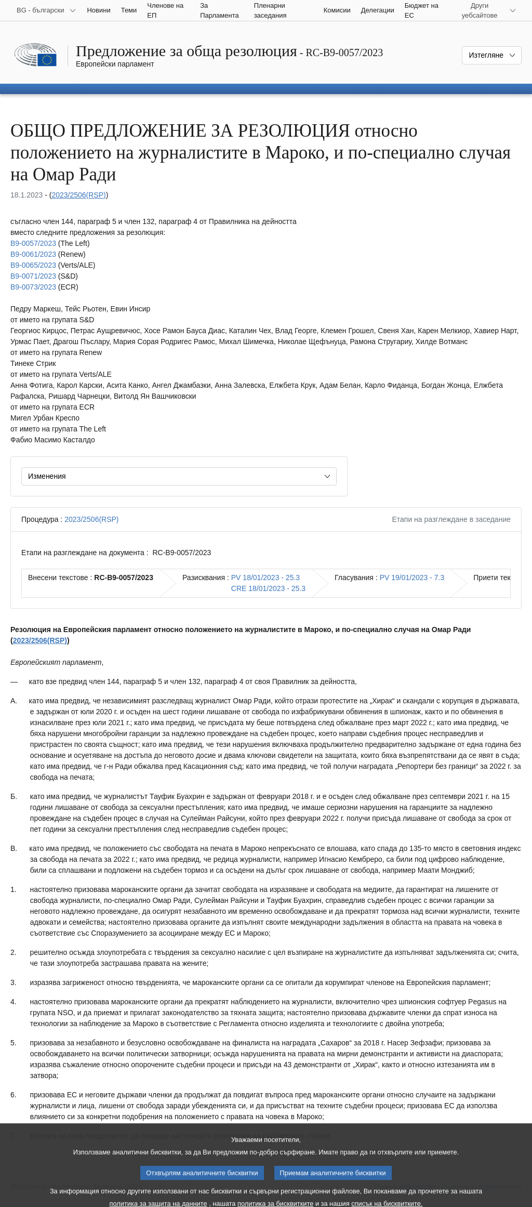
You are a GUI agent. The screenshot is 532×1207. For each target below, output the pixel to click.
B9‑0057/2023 (33, 243)
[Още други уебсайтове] (486, 10)
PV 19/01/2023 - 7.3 (412, 577)
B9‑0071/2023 (33, 276)
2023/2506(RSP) (78, 195)
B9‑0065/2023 (33, 265)
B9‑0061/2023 (33, 254)
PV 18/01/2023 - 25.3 (265, 577)
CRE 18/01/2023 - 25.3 (268, 588)
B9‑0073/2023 (33, 287)
